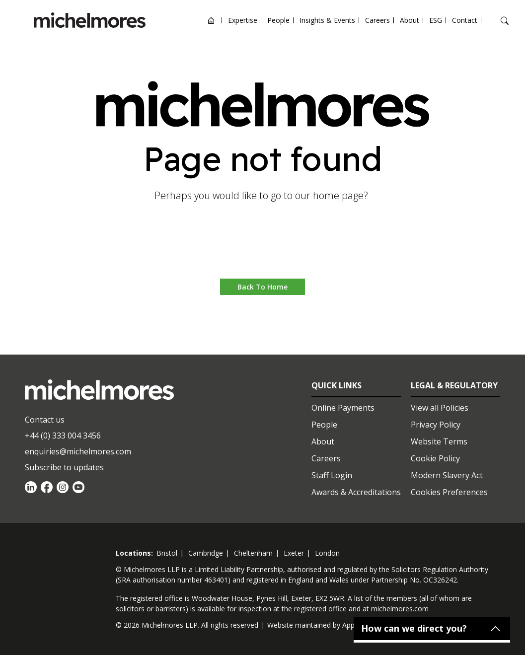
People (278, 20)
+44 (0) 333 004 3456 (63, 435)
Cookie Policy (435, 458)
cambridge (205, 553)
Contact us (45, 419)
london (327, 553)
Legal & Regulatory (454, 385)
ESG (435, 20)
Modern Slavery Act (447, 475)
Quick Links (336, 385)
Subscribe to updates (64, 467)
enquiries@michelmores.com (78, 451)
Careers (377, 20)
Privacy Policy (435, 424)
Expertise (242, 20)
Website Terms (439, 441)
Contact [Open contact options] (464, 20)
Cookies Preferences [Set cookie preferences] (449, 492)
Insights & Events (327, 20)
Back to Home (262, 286)
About (409, 20)
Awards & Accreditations (356, 492)
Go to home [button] (262, 248)
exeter (294, 553)
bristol (166, 553)
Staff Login (331, 475)
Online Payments (343, 407)
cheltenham (253, 553)
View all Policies (439, 407)
